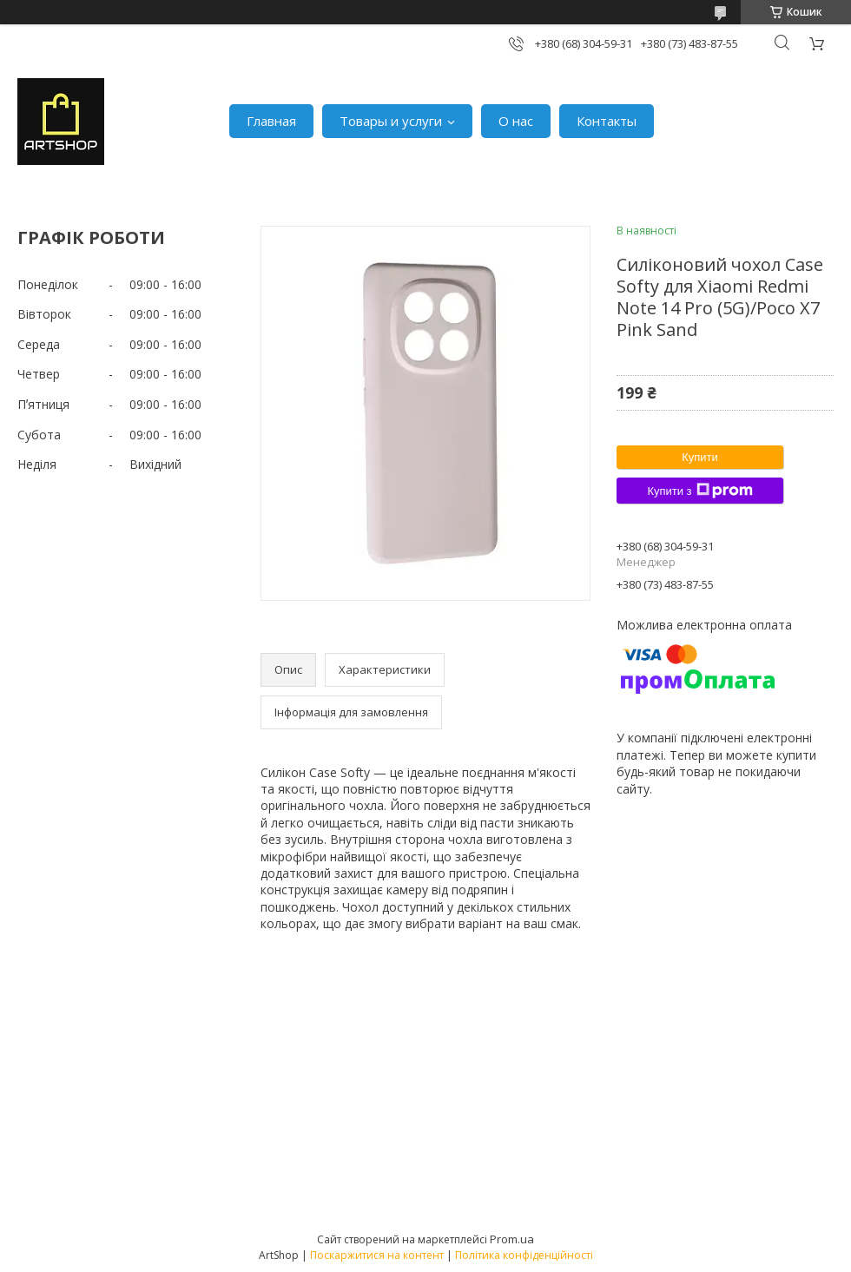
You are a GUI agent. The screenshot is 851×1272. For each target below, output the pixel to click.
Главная (271, 120)
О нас (515, 120)
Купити (700, 457)
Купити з (699, 490)
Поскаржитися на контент (377, 1255)
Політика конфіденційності (524, 1255)
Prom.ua (512, 1239)
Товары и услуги (391, 120)
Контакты (607, 120)
